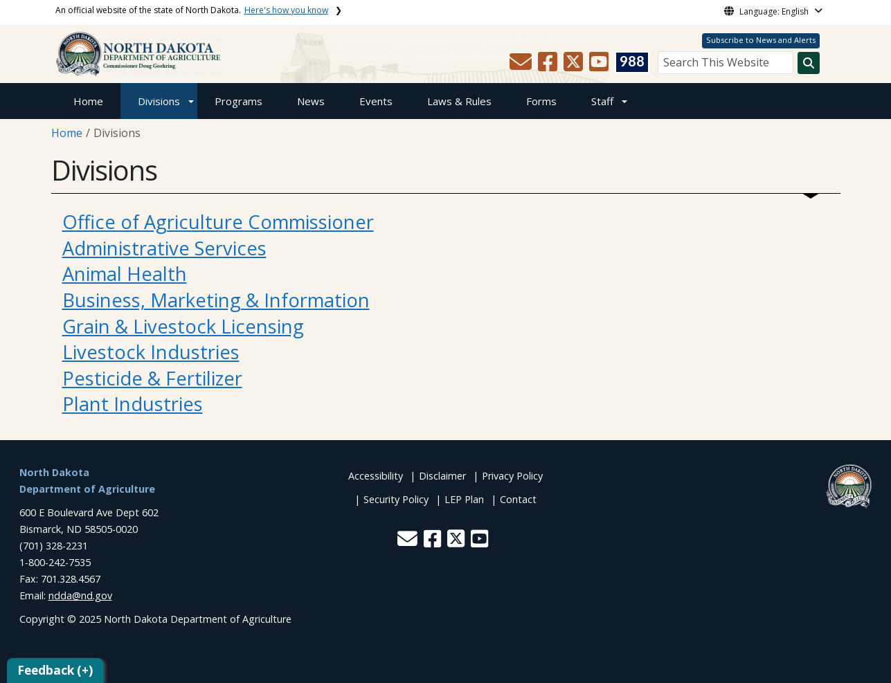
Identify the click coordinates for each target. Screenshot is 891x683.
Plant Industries (132, 404)
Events (376, 101)
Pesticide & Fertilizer (152, 378)
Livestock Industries (151, 352)
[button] (522, 65)
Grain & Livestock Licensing (183, 326)
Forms (541, 101)
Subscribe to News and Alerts (761, 40)
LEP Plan (464, 499)
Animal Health (124, 273)
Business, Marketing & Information (216, 300)
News (311, 101)
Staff (602, 101)
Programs (238, 101)
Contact (518, 499)
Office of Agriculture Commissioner (218, 222)
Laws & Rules (459, 101)
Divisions (159, 101)
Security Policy (396, 499)
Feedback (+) (55, 670)
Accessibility (375, 475)
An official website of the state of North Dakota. (191, 10)
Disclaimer (442, 475)
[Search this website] (809, 63)
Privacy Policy (512, 475)
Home (88, 101)
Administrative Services (164, 248)
